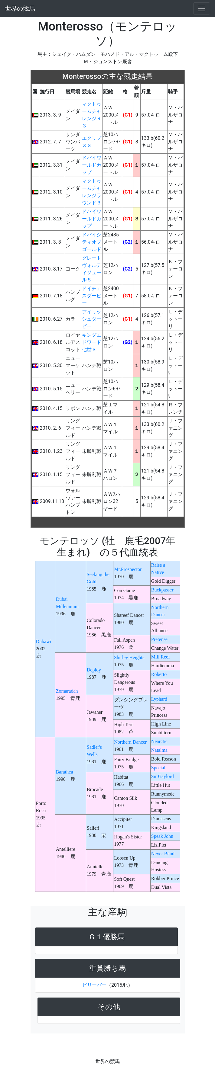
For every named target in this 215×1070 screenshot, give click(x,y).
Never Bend (162, 853)
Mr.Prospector (128, 569)
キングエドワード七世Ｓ (91, 342)
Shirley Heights (129, 657)
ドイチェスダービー (91, 296)
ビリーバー (94, 985)
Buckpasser (162, 589)
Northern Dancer (130, 742)
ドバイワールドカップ (91, 165)
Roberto (159, 674)
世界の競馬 (20, 8)
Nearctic (159, 741)
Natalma (159, 750)
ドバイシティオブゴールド (91, 242)
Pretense (159, 639)
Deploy (94, 669)
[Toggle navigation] (201, 8)
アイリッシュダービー (91, 319)
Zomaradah (67, 691)
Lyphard (159, 699)
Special (158, 767)
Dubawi (43, 641)
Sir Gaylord (162, 776)
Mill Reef (160, 656)
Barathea (64, 771)
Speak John (162, 836)
